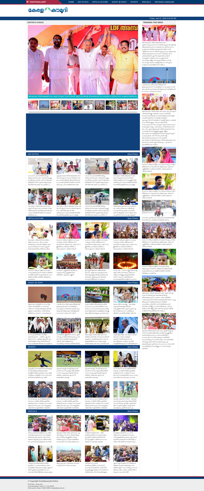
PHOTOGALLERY (36, 2)
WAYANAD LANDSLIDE (164, 2)
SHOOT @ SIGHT (119, 2)
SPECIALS (146, 2)
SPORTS (134, 2)
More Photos (133, 154)
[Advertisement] (83, 132)
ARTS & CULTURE (100, 2)
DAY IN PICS (83, 2)
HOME (71, 2)
